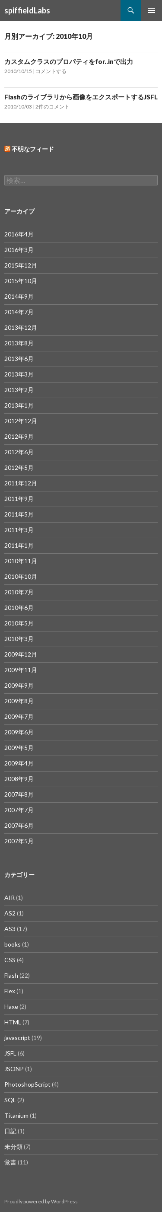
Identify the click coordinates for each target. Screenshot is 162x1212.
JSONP (14, 1068)
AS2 (10, 913)
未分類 (13, 1146)
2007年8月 (19, 794)
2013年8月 (19, 343)
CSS (10, 959)
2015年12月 (20, 265)
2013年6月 (19, 358)
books (12, 944)
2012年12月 (20, 420)
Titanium (16, 1115)
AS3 (10, 928)
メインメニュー (151, 10)
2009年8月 (19, 701)
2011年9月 (19, 498)
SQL (10, 1100)
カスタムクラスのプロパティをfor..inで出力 (68, 61)
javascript (17, 1037)
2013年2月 (19, 389)
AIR (9, 897)
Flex (9, 991)
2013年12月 (20, 327)
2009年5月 (19, 747)
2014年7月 (19, 312)
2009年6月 (19, 732)
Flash (11, 975)
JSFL (10, 1053)
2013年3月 (19, 374)
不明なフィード (33, 149)
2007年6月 (19, 825)
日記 (10, 1131)
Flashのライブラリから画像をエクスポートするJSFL (81, 97)
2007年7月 (19, 809)
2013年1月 (19, 405)
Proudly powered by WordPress (41, 1201)
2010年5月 (19, 623)
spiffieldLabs (27, 10)
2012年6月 (19, 452)
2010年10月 (20, 576)
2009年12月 (20, 654)
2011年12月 (20, 483)
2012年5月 (19, 467)
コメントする (51, 71)
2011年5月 (19, 514)
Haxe (11, 1006)
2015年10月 (20, 280)
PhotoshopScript (27, 1084)
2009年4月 (19, 763)
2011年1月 (19, 545)
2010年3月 (19, 638)
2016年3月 (19, 249)
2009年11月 (20, 669)
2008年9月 (19, 778)
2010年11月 (20, 561)
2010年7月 (19, 592)
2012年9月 (19, 436)
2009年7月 (19, 716)
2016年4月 (19, 234)
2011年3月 (19, 529)
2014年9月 (19, 296)
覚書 (10, 1162)
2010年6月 (19, 607)
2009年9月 (19, 685)
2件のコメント (52, 106)
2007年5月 (19, 841)
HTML (12, 1022)
